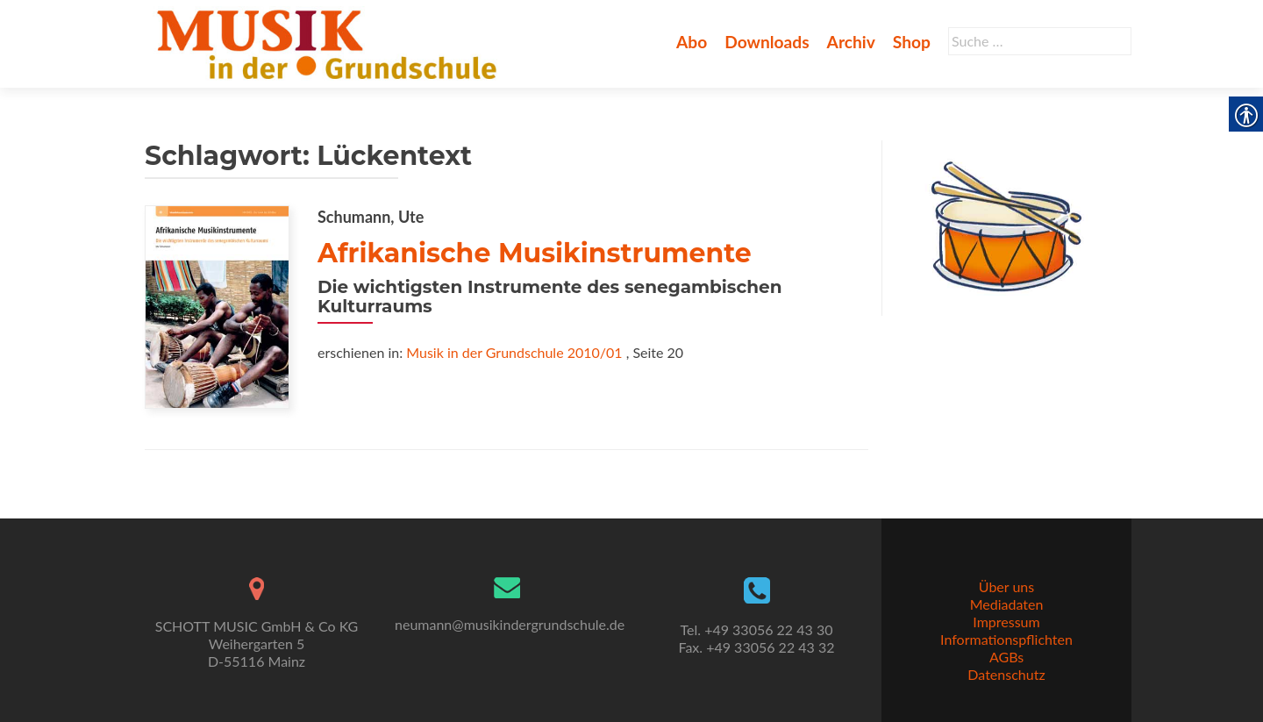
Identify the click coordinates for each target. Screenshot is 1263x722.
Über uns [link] (1006, 586)
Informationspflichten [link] (1006, 639)
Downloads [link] (766, 42)
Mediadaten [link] (1007, 604)
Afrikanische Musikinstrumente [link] (535, 253)
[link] (330, 42)
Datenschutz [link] (1006, 674)
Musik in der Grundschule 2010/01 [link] (514, 352)
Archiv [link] (851, 42)
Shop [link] (912, 42)
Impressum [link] (1006, 621)
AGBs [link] (1006, 656)
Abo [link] (691, 42)
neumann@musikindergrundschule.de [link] (509, 624)
